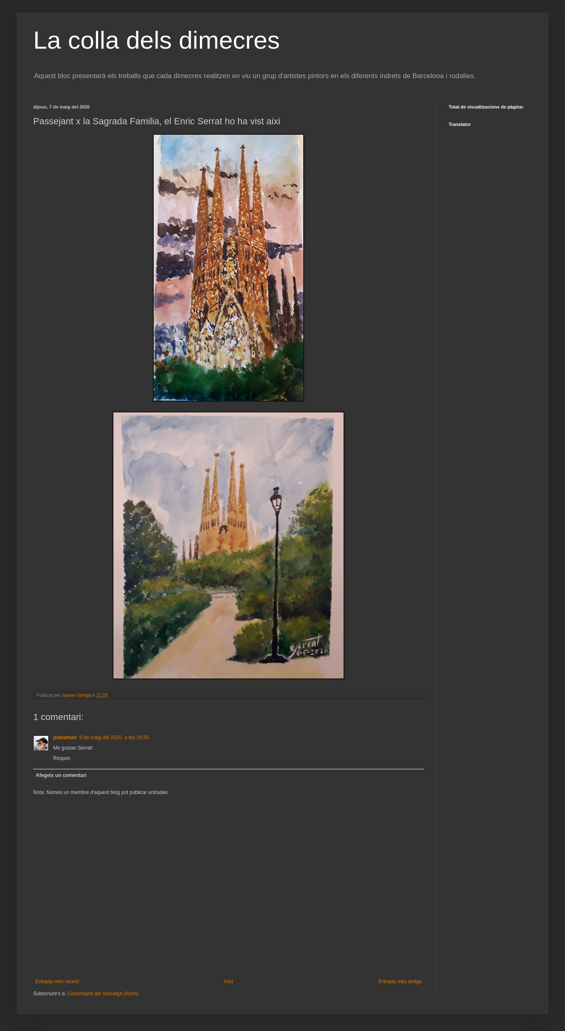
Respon (61, 758)
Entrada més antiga (400, 981)
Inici (228, 981)
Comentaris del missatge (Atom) (102, 993)
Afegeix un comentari (61, 775)
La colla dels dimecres (156, 40)
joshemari (65, 737)
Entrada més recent (57, 981)
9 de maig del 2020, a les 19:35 (114, 737)
